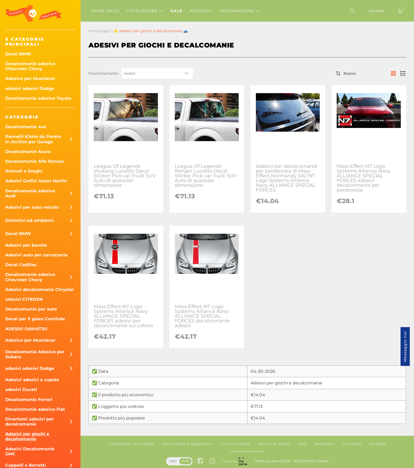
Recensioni (325, 443)
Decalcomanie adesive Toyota (38, 98)
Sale (176, 10)
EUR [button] (185, 461)
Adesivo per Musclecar (30, 78)
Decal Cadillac (21, 264)
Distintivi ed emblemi (29, 220)
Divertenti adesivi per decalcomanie (29, 422)
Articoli (201, 10)
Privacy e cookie (235, 443)
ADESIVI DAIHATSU (26, 328)
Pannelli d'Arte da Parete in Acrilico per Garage (33, 139)
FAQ (303, 443)
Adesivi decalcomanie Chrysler (39, 289)
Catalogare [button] (145, 10)
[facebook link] (200, 461)
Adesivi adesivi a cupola (32, 379)
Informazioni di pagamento (187, 443)
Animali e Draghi (24, 171)
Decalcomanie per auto (31, 309)
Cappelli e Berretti (25, 465)
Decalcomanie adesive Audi (30, 193)
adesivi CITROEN (24, 299)
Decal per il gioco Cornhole (35, 318)
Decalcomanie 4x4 (25, 126)
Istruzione (352, 443)
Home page (105, 10)
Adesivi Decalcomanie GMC (29, 451)
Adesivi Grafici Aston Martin (36, 180)
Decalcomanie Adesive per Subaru (34, 354)
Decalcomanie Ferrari (29, 399)
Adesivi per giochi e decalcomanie (27, 436)
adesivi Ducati (21, 389)
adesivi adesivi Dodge (29, 88)
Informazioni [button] (239, 10)
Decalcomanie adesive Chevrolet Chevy (30, 66)
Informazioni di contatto (131, 443)
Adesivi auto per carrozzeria (36, 254)
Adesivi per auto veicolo (32, 207)
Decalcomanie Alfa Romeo (34, 161)
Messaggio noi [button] (405, 346)
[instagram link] (212, 461)
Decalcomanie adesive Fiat (35, 409)
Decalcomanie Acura (28, 151)
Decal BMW (18, 53)
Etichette (377, 443)
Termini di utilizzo (274, 443)
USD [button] (172, 461)
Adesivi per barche (26, 245)
